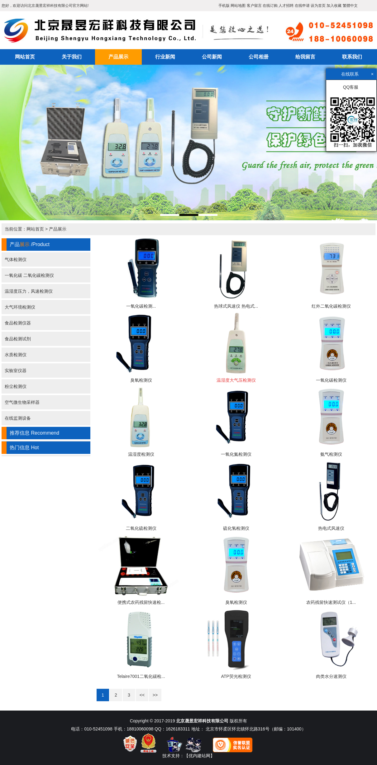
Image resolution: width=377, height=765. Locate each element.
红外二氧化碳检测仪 (331, 306)
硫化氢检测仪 (236, 528)
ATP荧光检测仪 (236, 676)
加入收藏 (334, 5)
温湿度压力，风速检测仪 (29, 291)
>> (155, 695)
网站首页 (25, 56)
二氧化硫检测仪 (141, 528)
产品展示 (118, 56)
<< (142, 695)
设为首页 (318, 5)
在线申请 (302, 5)
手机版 (224, 5)
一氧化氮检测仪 (236, 454)
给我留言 (305, 56)
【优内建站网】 (199, 755)
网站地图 (238, 5)
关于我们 (72, 56)
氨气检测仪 (331, 454)
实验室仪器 (15, 370)
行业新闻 (165, 56)
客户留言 (254, 5)
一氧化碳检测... (141, 306)
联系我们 (352, 56)
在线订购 (270, 5)
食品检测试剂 (18, 338)
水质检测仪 (15, 354)
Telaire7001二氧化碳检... (141, 676)
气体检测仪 (15, 259)
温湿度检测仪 (141, 454)
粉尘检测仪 (15, 386)
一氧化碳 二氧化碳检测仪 (29, 275)
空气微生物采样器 (22, 402)
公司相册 (259, 56)
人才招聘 (286, 5)
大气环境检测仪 (20, 307)
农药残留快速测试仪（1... (331, 602)
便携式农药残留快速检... (141, 602)
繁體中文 (350, 5)
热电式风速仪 (331, 528)
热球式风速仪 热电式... (236, 306)
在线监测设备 (18, 418)
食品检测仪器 (18, 322)
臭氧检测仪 (141, 380)
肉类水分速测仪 (331, 676)
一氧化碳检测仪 (331, 380)
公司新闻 (212, 56)
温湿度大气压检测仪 (236, 380)
